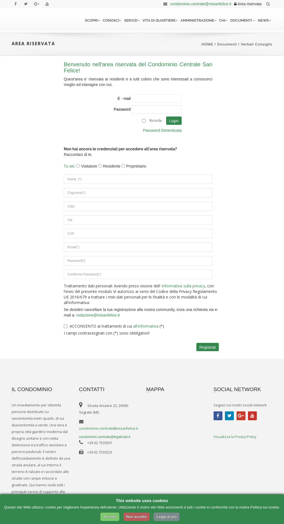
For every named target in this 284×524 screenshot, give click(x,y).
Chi (223, 20)
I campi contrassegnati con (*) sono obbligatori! (106, 333)
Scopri (92, 20)
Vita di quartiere (160, 20)
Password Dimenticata (162, 130)
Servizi (132, 20)
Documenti (242, 20)
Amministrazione (198, 20)
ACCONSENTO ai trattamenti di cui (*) (117, 326)
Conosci (112, 20)
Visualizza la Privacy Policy (235, 436)
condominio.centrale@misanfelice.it (196, 4)
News (264, 20)
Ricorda (155, 120)
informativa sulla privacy (183, 285)
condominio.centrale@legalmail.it (104, 437)
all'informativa (145, 326)
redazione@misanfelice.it (98, 315)
